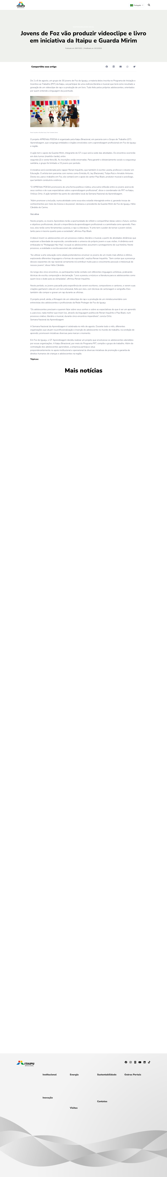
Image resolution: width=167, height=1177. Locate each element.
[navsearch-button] (149, 5)
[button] (106, 66)
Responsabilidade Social (83, 27)
